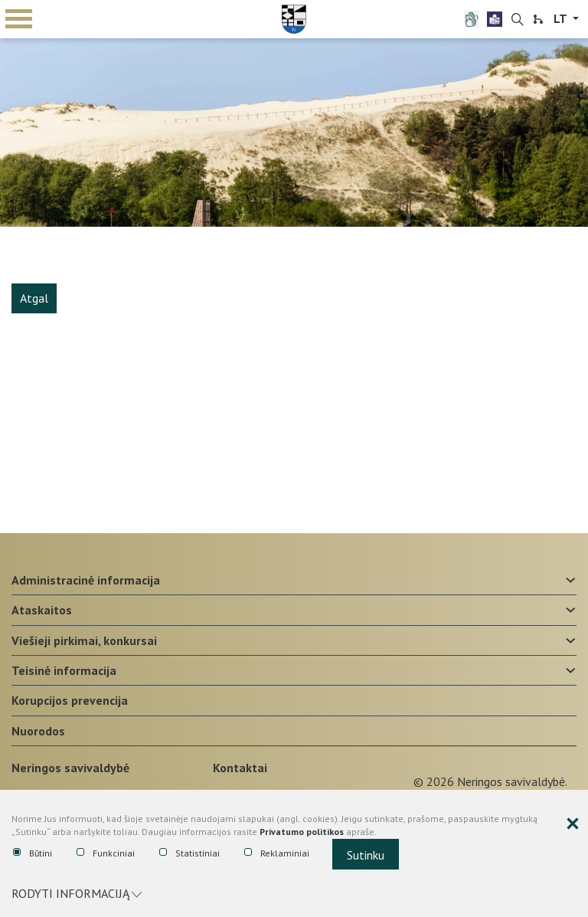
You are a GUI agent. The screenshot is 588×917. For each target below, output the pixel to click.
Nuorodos (38, 731)
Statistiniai (189, 853)
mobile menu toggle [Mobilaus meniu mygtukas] (18, 19)
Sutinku (365, 855)
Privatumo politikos (302, 831)
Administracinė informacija (85, 580)
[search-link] (517, 20)
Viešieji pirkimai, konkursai (84, 640)
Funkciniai (106, 853)
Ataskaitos (41, 609)
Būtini (32, 853)
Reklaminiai (276, 853)
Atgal (34, 298)
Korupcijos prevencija (69, 700)
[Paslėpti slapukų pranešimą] (572, 824)
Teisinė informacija (63, 670)
